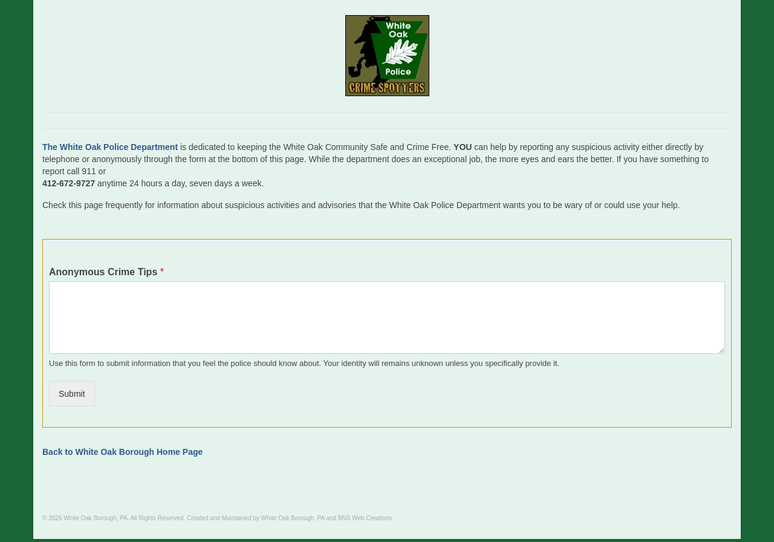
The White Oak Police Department (110, 147)
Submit (72, 394)
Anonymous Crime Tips (106, 272)
